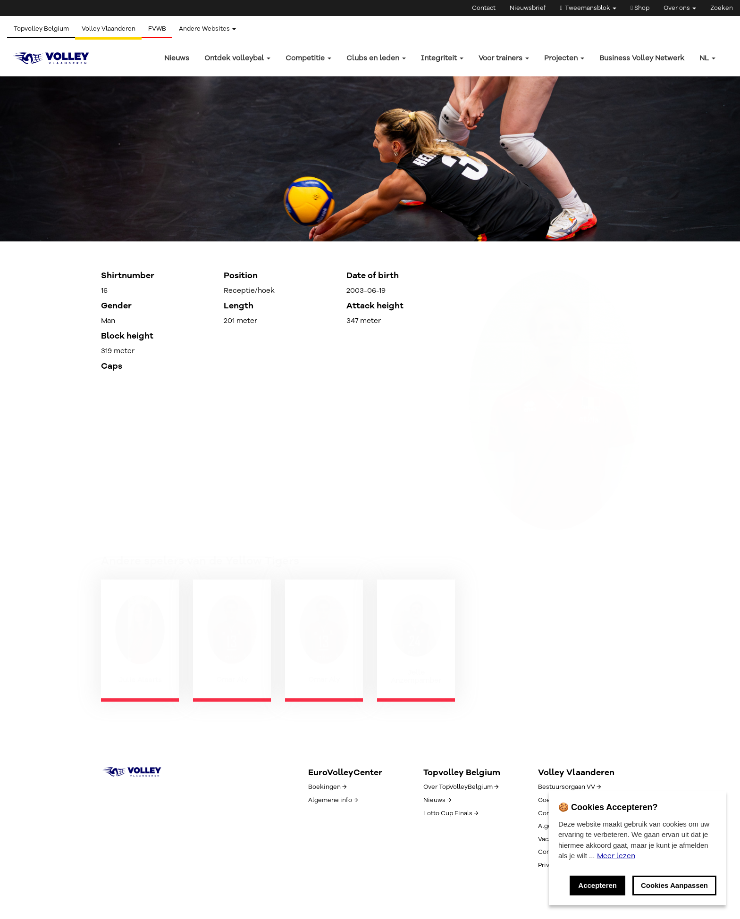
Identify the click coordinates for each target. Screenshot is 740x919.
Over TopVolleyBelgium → (460, 787)
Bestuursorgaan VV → (569, 787)
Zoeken (721, 8)
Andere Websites (212, 29)
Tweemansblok (588, 8)
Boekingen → (327, 787)
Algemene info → (333, 800)
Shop (640, 8)
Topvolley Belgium (41, 29)
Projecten (564, 58)
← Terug (114, 175)
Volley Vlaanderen (110, 29)
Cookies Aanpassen (674, 885)
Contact (484, 8)
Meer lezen (616, 856)
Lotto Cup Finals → (450, 813)
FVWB (160, 29)
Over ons (680, 8)
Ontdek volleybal (237, 58)
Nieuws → (437, 800)
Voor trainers (504, 58)
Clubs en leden (376, 58)
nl (707, 58)
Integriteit (442, 58)
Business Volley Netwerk (641, 58)
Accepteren (597, 885)
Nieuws (176, 58)
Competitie (308, 58)
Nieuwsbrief (528, 8)
